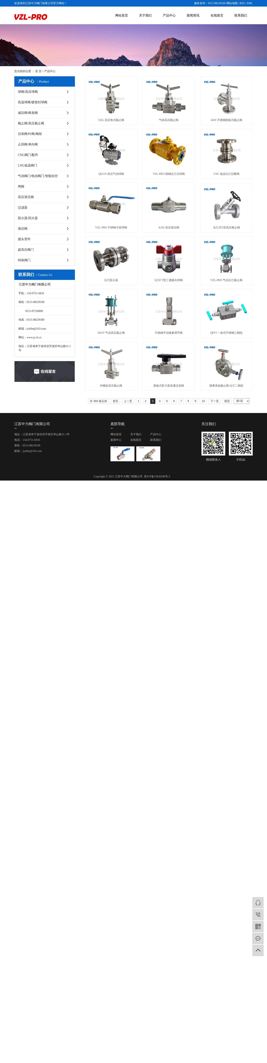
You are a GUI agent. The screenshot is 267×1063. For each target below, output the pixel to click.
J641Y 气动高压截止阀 (111, 332)
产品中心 (169, 15)
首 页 (38, 71)
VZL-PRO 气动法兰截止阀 (226, 280)
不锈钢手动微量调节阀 (169, 332)
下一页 (214, 401)
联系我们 (240, 15)
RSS (242, 3)
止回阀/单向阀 (28, 144)
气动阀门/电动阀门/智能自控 (38, 176)
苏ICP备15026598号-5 (157, 476)
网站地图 (232, 3)
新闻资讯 (193, 15)
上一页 (128, 401)
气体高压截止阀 (168, 120)
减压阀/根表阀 (28, 112)
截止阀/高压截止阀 (31, 123)
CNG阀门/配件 (28, 155)
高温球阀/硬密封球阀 (32, 102)
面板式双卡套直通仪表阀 (168, 385)
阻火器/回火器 (28, 218)
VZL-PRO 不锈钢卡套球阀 (111, 227)
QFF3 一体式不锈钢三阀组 (226, 332)
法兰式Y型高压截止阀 (226, 227)
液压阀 (22, 228)
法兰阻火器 (111, 280)
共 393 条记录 (98, 401)
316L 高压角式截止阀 (111, 120)
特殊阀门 (24, 260)
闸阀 (21, 186)
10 (203, 401)
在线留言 (217, 15)
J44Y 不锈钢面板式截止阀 (226, 120)
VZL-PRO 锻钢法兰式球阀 (169, 173)
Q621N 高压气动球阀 (111, 173)
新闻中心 (116, 439)
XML (250, 3)
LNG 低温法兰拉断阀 (226, 173)
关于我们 (145, 15)
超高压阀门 (26, 249)
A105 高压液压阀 (168, 227)
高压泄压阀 (26, 197)
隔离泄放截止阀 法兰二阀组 (226, 385)
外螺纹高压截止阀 (111, 385)
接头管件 (24, 239)
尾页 (227, 401)
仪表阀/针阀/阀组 (30, 133)
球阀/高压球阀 (28, 91)
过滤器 (22, 207)
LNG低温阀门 (27, 165)
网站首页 (121, 15)
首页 (115, 401)
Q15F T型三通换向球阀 (169, 280)
